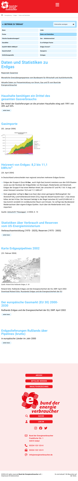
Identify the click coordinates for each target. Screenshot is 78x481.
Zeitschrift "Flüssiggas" (16, 212)
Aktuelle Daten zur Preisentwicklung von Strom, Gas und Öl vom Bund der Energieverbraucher (31, 83)
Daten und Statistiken (47, 34)
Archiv (39, 375)
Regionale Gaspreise (9, 73)
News (4, 30)
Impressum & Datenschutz (10, 476)
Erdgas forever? (45, 47)
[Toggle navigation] (73, 5)
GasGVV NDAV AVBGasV (10, 47)
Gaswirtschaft (6, 51)
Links (42, 30)
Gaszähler (5, 42)
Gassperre (43, 51)
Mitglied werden (39, 381)
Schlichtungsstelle (8, 55)
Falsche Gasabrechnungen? (10, 38)
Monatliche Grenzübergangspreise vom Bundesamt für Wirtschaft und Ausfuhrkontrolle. (37, 78)
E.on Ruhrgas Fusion (46, 42)
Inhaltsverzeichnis (39, 387)
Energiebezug (7, 15)
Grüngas (43, 55)
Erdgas (14, 15)
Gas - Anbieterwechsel (47, 38)
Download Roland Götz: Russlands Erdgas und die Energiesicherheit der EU (31, 291)
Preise (4, 34)
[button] (13, 24)
